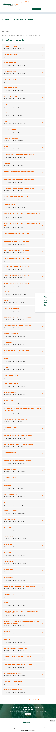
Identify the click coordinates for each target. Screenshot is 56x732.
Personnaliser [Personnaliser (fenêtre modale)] (31, 730)
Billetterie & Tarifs (37, 9)
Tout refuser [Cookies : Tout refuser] (52, 720)
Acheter (28, 714)
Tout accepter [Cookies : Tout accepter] (24, 730)
